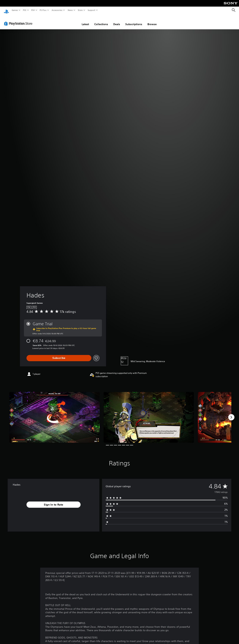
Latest (85, 20)
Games (15, 10)
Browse (152, 20)
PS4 (33, 10)
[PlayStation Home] (6, 10)
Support (91, 10)
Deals (116, 20)
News (70, 10)
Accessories (57, 10)
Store (80, 10)
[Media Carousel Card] (54, 413)
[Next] (231, 414)
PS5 (24, 10)
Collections (101, 20)
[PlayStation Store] (19, 20)
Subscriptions (133, 20)
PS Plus (43, 10)
